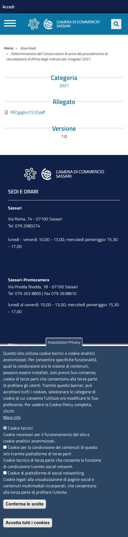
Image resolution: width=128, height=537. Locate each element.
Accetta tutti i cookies (28, 522)
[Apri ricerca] (116, 24)
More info (12, 417)
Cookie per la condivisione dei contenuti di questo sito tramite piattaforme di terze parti (50, 450)
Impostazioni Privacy (64, 342)
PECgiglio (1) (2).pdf (27, 112)
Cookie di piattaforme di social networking (46, 473)
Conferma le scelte (25, 504)
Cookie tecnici (20, 428)
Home (8, 48)
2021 (64, 85)
